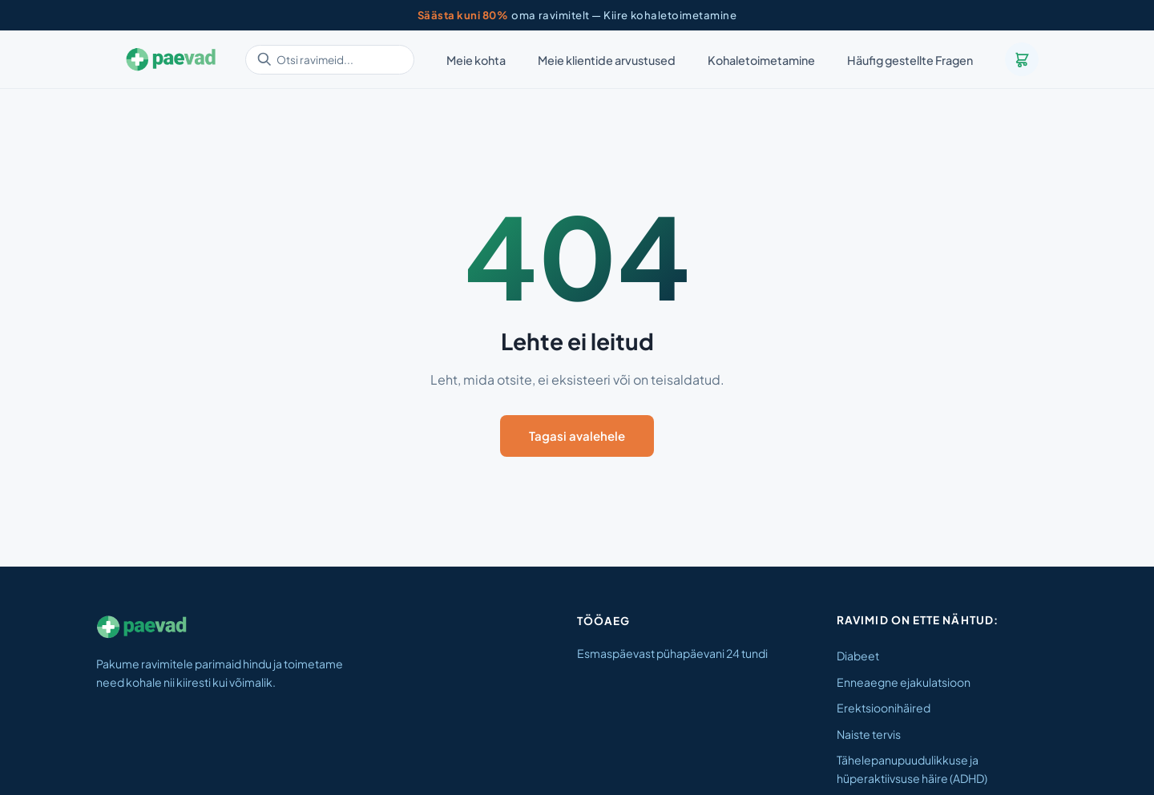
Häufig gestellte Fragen (910, 60)
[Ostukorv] (1022, 59)
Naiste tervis (869, 734)
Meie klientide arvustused (607, 60)
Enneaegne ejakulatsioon (903, 682)
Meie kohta (476, 60)
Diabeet (858, 655)
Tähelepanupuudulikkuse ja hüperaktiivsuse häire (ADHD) (912, 769)
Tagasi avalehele (577, 435)
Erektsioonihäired (883, 707)
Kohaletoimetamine (761, 60)
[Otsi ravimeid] (329, 60)
